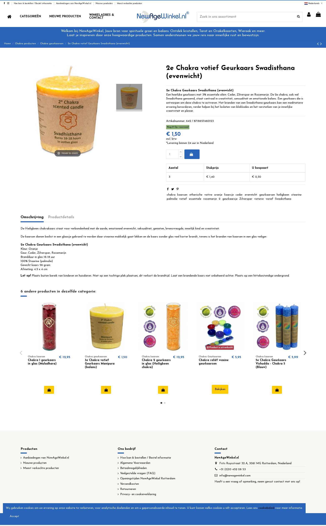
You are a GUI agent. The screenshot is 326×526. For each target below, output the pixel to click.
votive (208, 194)
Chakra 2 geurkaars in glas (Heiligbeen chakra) (156, 364)
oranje (218, 194)
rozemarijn (210, 199)
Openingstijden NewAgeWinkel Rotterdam (147, 478)
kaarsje (229, 194)
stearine (296, 194)
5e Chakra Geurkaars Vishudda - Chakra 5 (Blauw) (271, 364)
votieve (259, 199)
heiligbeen (283, 194)
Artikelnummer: (175, 121)
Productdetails (61, 217)
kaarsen (182, 194)
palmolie (172, 199)
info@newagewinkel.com (235, 475)
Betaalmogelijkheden (133, 468)
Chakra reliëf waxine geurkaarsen (213, 362)
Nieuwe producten (104, 3)
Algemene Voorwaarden (135, 463)
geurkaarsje (229, 199)
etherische (195, 194)
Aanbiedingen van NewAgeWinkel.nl (74, 3)
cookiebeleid (266, 508)
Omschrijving (32, 217)
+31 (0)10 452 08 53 (232, 469)
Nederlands (313, 3)
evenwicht (251, 194)
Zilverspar (245, 199)
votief (183, 199)
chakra (171, 194)
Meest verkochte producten (129, 3)
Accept (14, 516)
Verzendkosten (129, 484)
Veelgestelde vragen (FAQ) (137, 473)
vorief (269, 199)
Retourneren (128, 489)
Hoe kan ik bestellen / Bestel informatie (33, 3)
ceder (239, 194)
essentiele (195, 199)
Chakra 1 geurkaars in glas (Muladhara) (42, 362)
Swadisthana (283, 199)
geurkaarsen (267, 194)
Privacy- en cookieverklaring (138, 494)
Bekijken (220, 389)
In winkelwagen (191, 154)
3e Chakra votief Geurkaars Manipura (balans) (100, 364)
